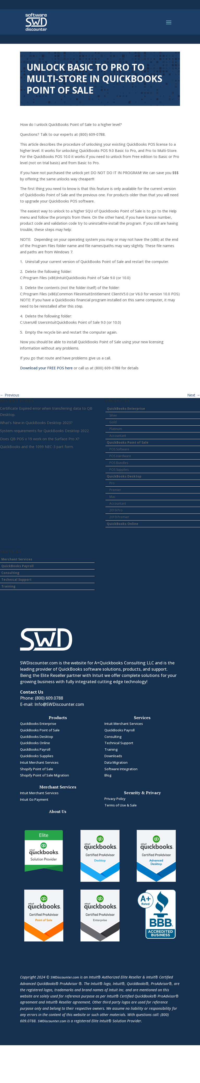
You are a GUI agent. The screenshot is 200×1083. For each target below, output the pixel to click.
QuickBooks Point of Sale (127, 442)
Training (8, 586)
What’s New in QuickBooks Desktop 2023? (36, 422)
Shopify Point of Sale (36, 769)
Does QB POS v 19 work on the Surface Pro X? (39, 438)
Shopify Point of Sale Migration (44, 775)
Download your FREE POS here (46, 367)
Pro (112, 483)
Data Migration (116, 762)
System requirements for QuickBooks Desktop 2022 (44, 430)
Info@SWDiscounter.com (59, 704)
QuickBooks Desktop (124, 476)
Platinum (115, 429)
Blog (107, 775)
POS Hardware (120, 456)
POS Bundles (118, 463)
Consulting (10, 573)
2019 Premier (119, 517)
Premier (115, 490)
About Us (57, 811)
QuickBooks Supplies (36, 756)
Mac (112, 496)
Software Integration (121, 769)
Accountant (117, 435)
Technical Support (16, 579)
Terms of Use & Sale (120, 805)
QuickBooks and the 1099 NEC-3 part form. (37, 446)
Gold (113, 422)
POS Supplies (119, 469)
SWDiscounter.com (65, 977)
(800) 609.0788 (49, 698)
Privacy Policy (115, 798)
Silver (113, 415)
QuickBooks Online (122, 524)
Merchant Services (16, 559)
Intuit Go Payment (34, 799)
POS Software (119, 449)
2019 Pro (116, 510)
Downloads (113, 756)
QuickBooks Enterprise (126, 408)
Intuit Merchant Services (39, 762)
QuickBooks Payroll (17, 566)
